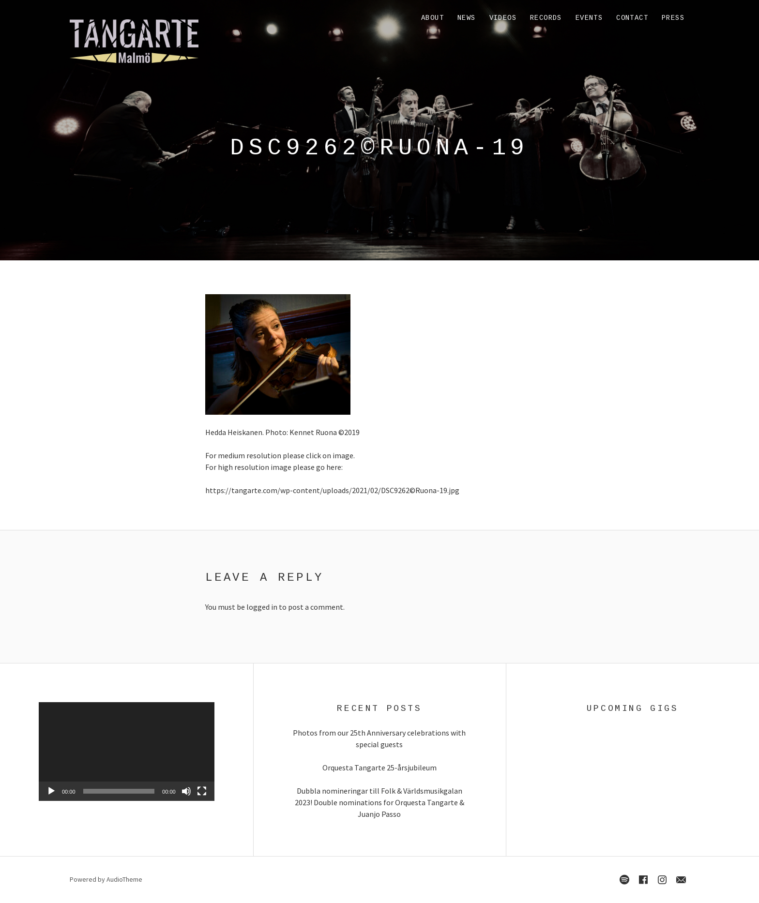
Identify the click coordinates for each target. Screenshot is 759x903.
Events (589, 18)
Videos (502, 18)
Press (673, 18)
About (432, 18)
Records (546, 18)
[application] (126, 751)
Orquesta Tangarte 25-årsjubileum (379, 767)
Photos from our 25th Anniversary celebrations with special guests (379, 738)
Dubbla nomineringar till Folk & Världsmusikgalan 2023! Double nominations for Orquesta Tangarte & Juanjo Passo (379, 802)
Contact (632, 18)
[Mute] (186, 791)
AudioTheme (124, 879)
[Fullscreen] (202, 791)
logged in (261, 607)
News (466, 18)
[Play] (51, 791)
